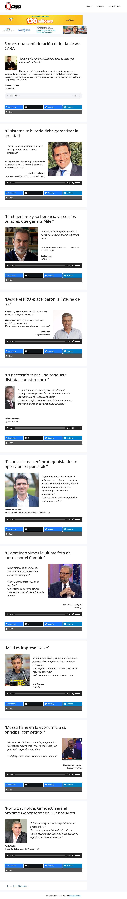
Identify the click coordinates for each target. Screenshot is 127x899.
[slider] (40, 182)
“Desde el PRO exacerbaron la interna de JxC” (42, 301)
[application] (43, 183)
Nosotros (100, 6)
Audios (89, 6)
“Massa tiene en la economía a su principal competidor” (35, 730)
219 (15, 886)
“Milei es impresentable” (27, 647)
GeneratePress (75, 895)
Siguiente (23, 886)
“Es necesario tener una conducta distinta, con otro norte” (36, 377)
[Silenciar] (73, 183)
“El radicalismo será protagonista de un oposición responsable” (41, 464)
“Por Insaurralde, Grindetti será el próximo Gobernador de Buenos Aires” (40, 810)
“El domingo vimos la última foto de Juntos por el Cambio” (38, 555)
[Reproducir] (7, 183)
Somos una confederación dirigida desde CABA (43, 46)
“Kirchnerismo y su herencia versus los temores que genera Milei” (40, 219)
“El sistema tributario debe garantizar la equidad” (41, 133)
